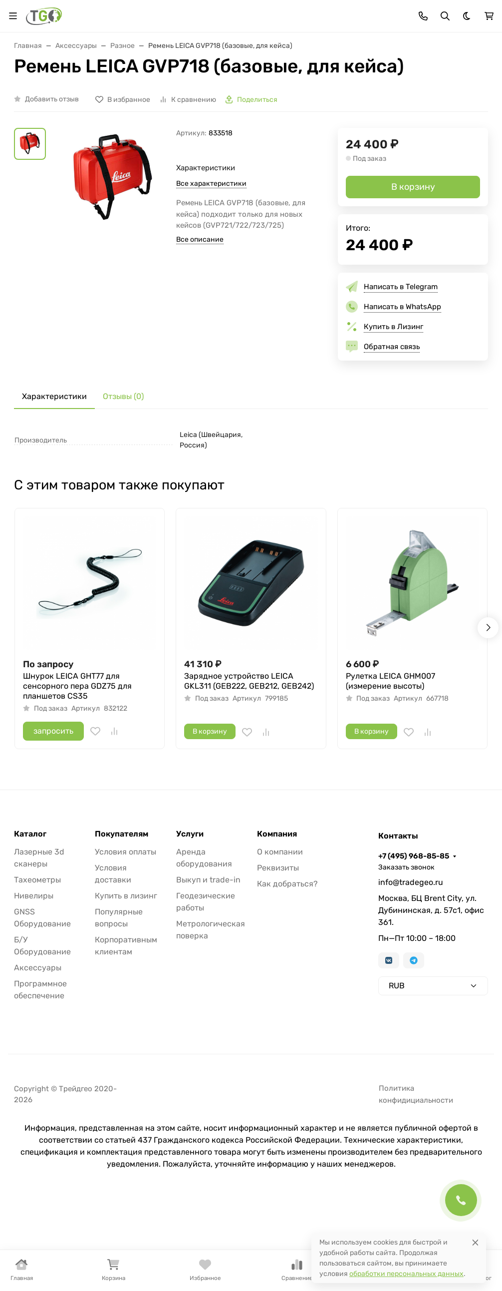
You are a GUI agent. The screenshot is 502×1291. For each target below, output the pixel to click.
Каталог (30, 834)
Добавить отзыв (52, 99)
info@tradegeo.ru (410, 882)
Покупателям (121, 834)
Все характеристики (211, 183)
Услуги (190, 834)
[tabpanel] (251, 440)
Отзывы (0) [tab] (123, 396)
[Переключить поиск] (445, 16)
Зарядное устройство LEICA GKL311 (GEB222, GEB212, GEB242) (249, 681)
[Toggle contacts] (423, 16)
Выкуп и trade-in (208, 879)
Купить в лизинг (126, 895)
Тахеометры (37, 879)
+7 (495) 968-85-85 (413, 856)
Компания (277, 834)
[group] (113, 203)
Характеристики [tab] (54, 396)
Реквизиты (278, 867)
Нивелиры (33, 895)
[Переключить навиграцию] (13, 16)
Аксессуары (37, 967)
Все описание (200, 239)
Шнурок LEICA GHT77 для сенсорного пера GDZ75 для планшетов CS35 (77, 686)
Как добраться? (287, 883)
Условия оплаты (125, 852)
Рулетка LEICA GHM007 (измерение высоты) (390, 681)
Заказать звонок (406, 867)
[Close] (475, 1242)
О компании (280, 852)
